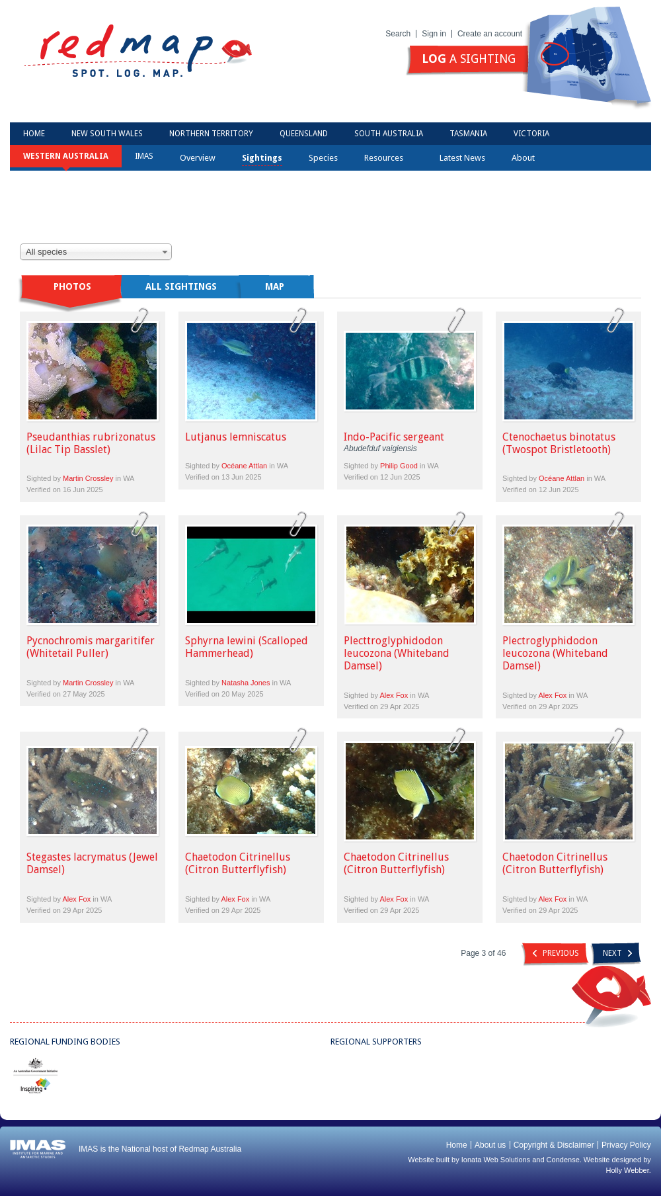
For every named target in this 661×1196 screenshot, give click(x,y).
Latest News (462, 158)
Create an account (489, 34)
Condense (563, 1160)
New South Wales (107, 133)
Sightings (262, 158)
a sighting (469, 58)
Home (34, 133)
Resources (388, 158)
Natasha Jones (245, 683)
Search (397, 34)
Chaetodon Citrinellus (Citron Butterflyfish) (237, 863)
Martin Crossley (88, 478)
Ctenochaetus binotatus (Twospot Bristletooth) (558, 443)
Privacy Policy (626, 1145)
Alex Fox (393, 695)
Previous (555, 953)
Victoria (531, 133)
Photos (72, 286)
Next (618, 953)
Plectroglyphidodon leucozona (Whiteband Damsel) (555, 653)
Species (323, 158)
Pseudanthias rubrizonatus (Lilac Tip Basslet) (90, 443)
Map (274, 286)
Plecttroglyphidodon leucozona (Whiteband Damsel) (396, 653)
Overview (197, 158)
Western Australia (65, 156)
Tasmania (468, 133)
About (527, 158)
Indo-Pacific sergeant (394, 437)
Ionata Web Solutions (495, 1160)
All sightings (181, 286)
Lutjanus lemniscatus (235, 437)
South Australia (388, 133)
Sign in (434, 34)
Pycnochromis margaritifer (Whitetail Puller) (90, 647)
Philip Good (399, 466)
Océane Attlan (244, 466)
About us (490, 1145)
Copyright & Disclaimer (554, 1145)
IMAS (144, 156)
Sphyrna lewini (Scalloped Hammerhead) (246, 647)
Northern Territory (211, 133)
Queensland (304, 133)
